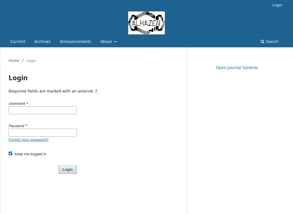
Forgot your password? (29, 139)
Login (277, 4)
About (106, 41)
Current (17, 41)
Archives (42, 41)
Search (270, 41)
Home (14, 60)
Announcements (75, 41)
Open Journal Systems (237, 67)
